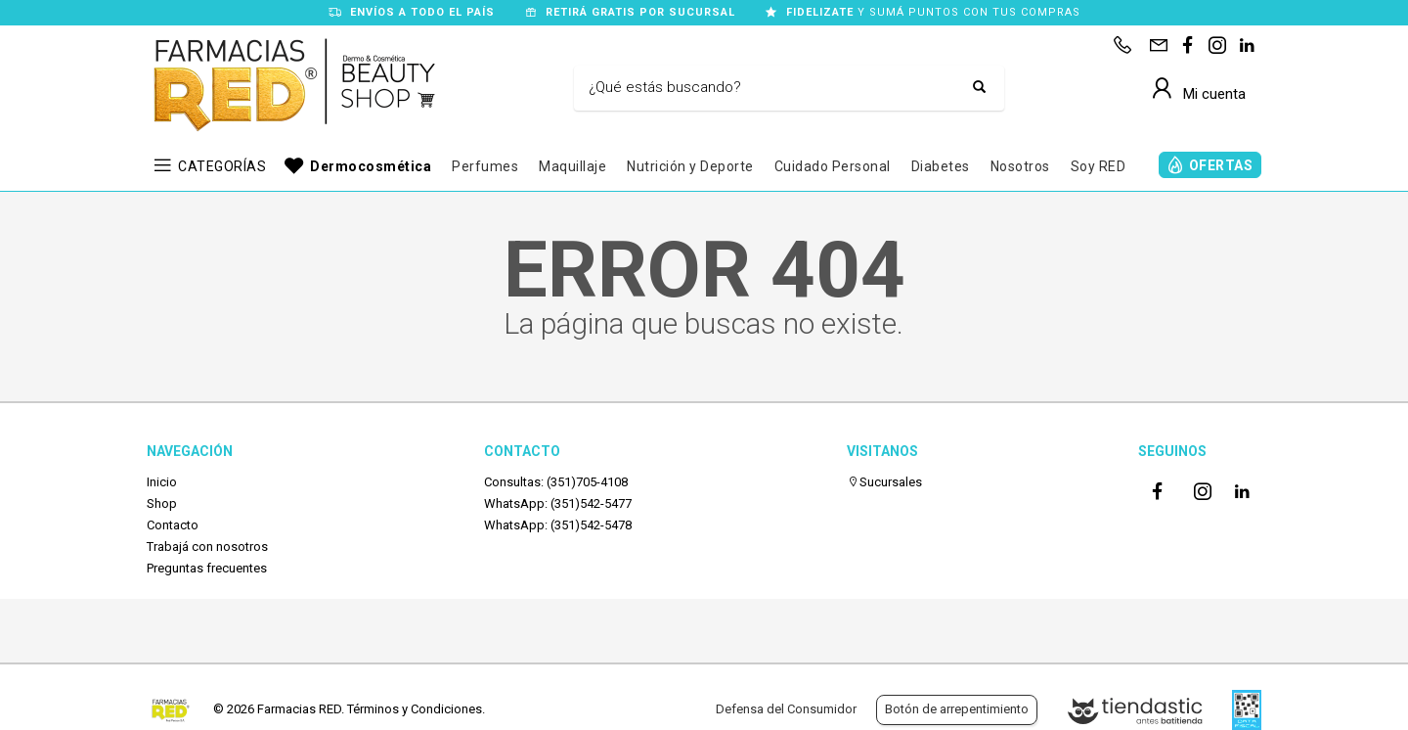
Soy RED (1098, 166)
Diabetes (940, 166)
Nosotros (1020, 166)
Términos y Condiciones (414, 709)
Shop (162, 503)
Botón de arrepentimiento (957, 709)
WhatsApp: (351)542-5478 (558, 525)
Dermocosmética (370, 166)
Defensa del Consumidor (786, 709)
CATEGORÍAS (222, 166)
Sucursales (884, 482)
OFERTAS (1221, 165)
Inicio (162, 482)
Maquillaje (572, 166)
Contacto (172, 525)
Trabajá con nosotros (207, 546)
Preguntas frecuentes (207, 568)
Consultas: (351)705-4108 (556, 482)
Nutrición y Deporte (690, 166)
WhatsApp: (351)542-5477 (558, 503)
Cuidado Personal (832, 166)
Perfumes (485, 166)
